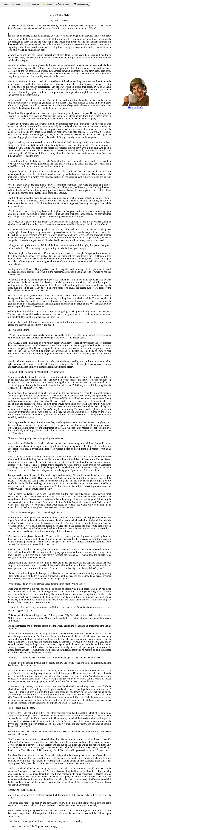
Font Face (17, 4)
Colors (47, 4)
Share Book (62, 4)
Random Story (81, 4)
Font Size (33, 4)
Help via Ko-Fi (135, 106)
